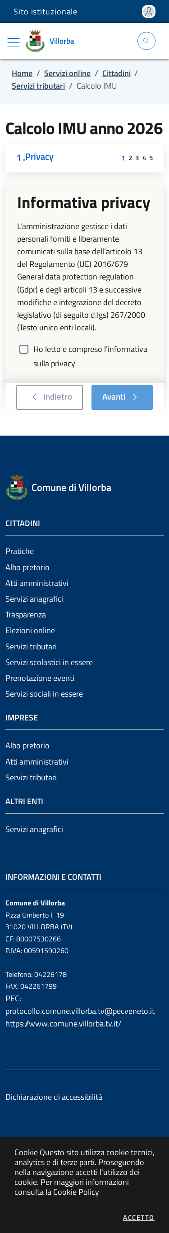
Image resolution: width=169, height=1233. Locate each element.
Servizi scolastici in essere (49, 662)
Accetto (139, 1217)
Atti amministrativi (37, 583)
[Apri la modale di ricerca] (146, 41)
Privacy (39, 157)
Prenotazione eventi (39, 678)
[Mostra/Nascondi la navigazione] (13, 42)
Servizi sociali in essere (44, 694)
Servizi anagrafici (34, 599)
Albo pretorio (27, 567)
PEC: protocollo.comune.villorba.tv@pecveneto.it (80, 1004)
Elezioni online (30, 630)
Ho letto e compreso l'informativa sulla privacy (90, 349)
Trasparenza (25, 614)
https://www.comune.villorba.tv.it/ (63, 1023)
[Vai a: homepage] (52, 41)
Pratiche (19, 551)
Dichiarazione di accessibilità (53, 1097)
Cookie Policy (76, 1192)
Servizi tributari (31, 646)
